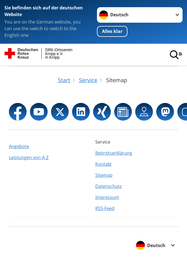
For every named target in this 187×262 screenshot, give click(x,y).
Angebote (19, 146)
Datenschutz (108, 186)
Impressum (107, 197)
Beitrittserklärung (113, 153)
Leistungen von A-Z (28, 157)
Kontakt (103, 164)
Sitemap (103, 175)
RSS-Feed (104, 208)
